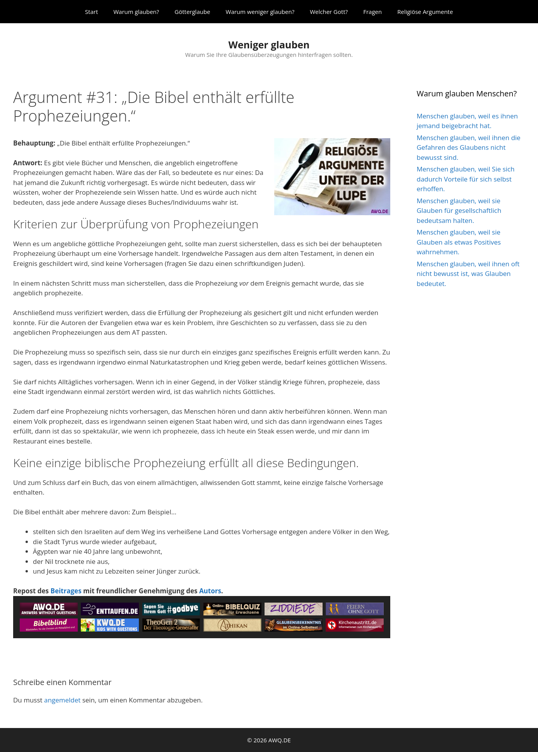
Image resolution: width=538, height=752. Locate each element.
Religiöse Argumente (425, 11)
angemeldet (62, 699)
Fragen (372, 11)
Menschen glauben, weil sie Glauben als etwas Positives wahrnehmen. (459, 242)
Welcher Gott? (329, 11)
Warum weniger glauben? (260, 11)
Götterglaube (192, 11)
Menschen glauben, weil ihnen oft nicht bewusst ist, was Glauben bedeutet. (468, 273)
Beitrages (65, 590)
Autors (210, 590)
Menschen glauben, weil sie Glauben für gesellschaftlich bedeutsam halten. (459, 210)
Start (91, 11)
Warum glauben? (136, 11)
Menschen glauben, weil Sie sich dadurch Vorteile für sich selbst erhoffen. (465, 178)
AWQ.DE (279, 740)
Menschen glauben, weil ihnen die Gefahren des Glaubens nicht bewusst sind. (468, 147)
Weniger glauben (268, 44)
